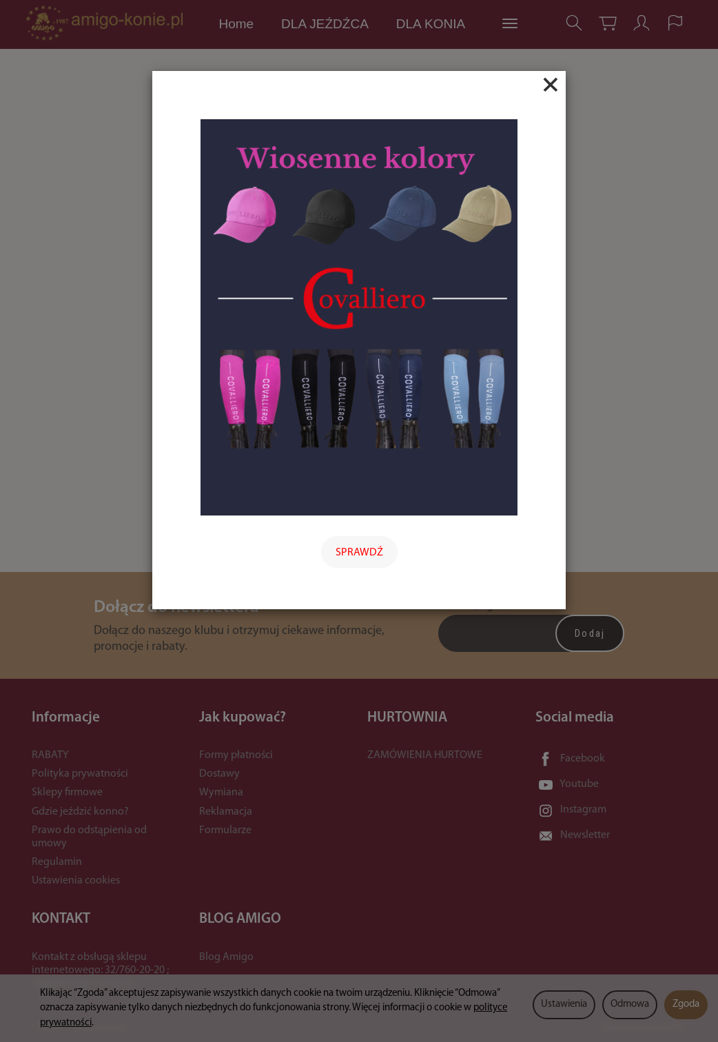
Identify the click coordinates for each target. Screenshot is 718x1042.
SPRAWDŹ (359, 552)
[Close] (550, 85)
